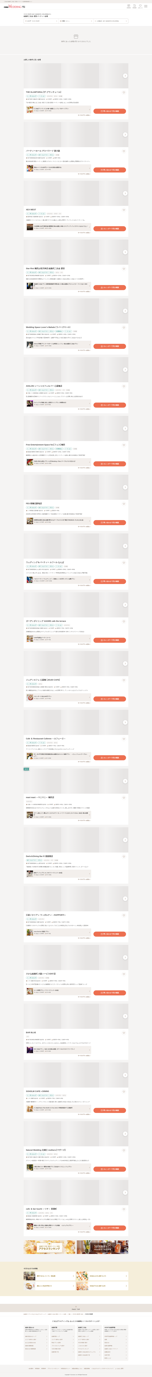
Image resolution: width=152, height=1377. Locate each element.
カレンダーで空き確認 (110, 229)
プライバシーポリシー (53, 1368)
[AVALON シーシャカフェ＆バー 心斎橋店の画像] (76, 369)
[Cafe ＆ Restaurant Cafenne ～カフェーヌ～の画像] (76, 722)
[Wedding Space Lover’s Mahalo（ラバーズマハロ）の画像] (76, 311)
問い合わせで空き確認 (110, 111)
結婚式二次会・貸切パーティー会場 (57, 1314)
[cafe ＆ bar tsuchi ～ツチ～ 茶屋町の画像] (76, 1192)
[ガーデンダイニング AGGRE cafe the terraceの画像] (76, 604)
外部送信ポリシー (65, 1368)
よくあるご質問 (119, 1368)
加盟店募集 (87, 1368)
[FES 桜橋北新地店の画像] (76, 487)
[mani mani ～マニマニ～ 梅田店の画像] (76, 781)
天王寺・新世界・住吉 (78, 1314)
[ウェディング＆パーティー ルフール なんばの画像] (76, 546)
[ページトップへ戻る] (76, 1308)
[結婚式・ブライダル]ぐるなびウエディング (35, 1314)
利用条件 (43, 1368)
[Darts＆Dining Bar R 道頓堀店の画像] (76, 839)
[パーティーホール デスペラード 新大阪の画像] (76, 134)
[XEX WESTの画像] (76, 193)
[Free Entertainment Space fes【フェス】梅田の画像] (76, 428)
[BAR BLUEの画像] (76, 1016)
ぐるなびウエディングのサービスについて (102, 1368)
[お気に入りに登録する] (124, 92)
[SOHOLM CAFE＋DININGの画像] (76, 1075)
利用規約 (37, 1368)
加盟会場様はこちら (77, 1368)
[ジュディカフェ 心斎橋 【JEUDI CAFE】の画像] (76, 663)
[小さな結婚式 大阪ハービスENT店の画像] (76, 957)
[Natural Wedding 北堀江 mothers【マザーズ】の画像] (76, 1133)
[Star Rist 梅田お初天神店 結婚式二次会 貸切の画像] (76, 252)
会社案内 (31, 1368)
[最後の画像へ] (125, 75)
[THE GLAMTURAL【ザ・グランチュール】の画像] (76, 75)
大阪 (69, 1314)
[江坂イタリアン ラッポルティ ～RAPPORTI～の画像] (76, 898)
